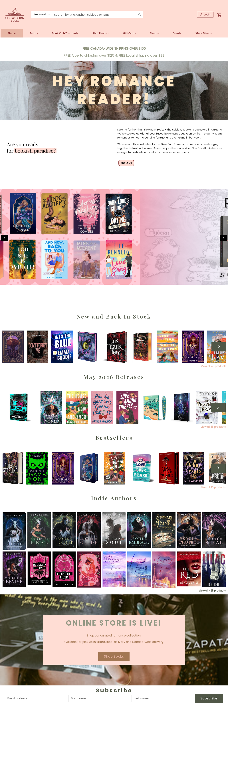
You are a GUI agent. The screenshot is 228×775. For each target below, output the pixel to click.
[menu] (114, 33)
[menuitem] (12, 33)
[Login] (205, 14)
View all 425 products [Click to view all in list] (212, 590)
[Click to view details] (37, 347)
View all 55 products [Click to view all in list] (213, 427)
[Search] (139, 14)
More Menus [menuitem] (203, 33)
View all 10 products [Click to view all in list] (213, 487)
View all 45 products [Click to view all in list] (213, 366)
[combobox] (41, 14)
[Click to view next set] (218, 346)
